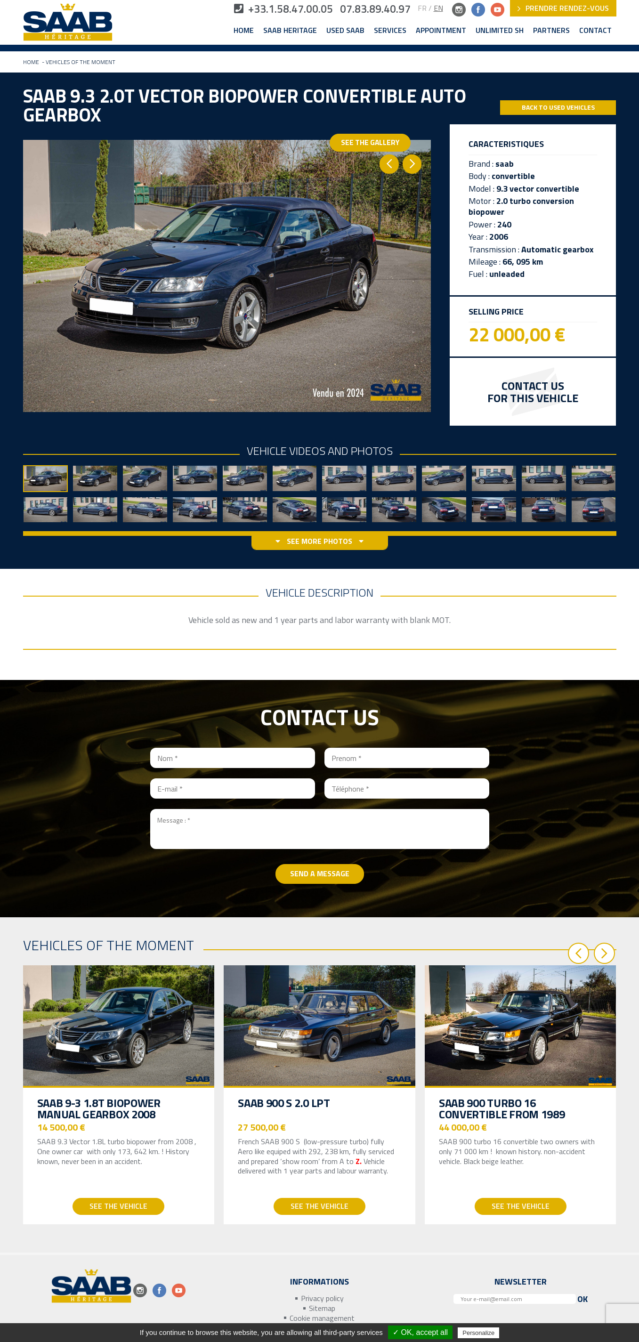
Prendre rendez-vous (563, 8)
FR (422, 8)
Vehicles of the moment (80, 62)
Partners (551, 31)
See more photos (319, 541)
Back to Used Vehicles (558, 108)
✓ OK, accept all (420, 1332)
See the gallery (375, 150)
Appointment (441, 31)
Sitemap (322, 1308)
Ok (582, 1299)
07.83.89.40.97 (372, 9)
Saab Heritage (290, 31)
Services (390, 31)
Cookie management (322, 1318)
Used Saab (345, 31)
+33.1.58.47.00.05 (272, 9)
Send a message (319, 873)
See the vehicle (118, 1206)
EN (438, 8)
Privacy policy (322, 1299)
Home (244, 31)
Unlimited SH (500, 31)
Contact (595, 31)
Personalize (478, 1332)
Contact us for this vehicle (532, 392)
